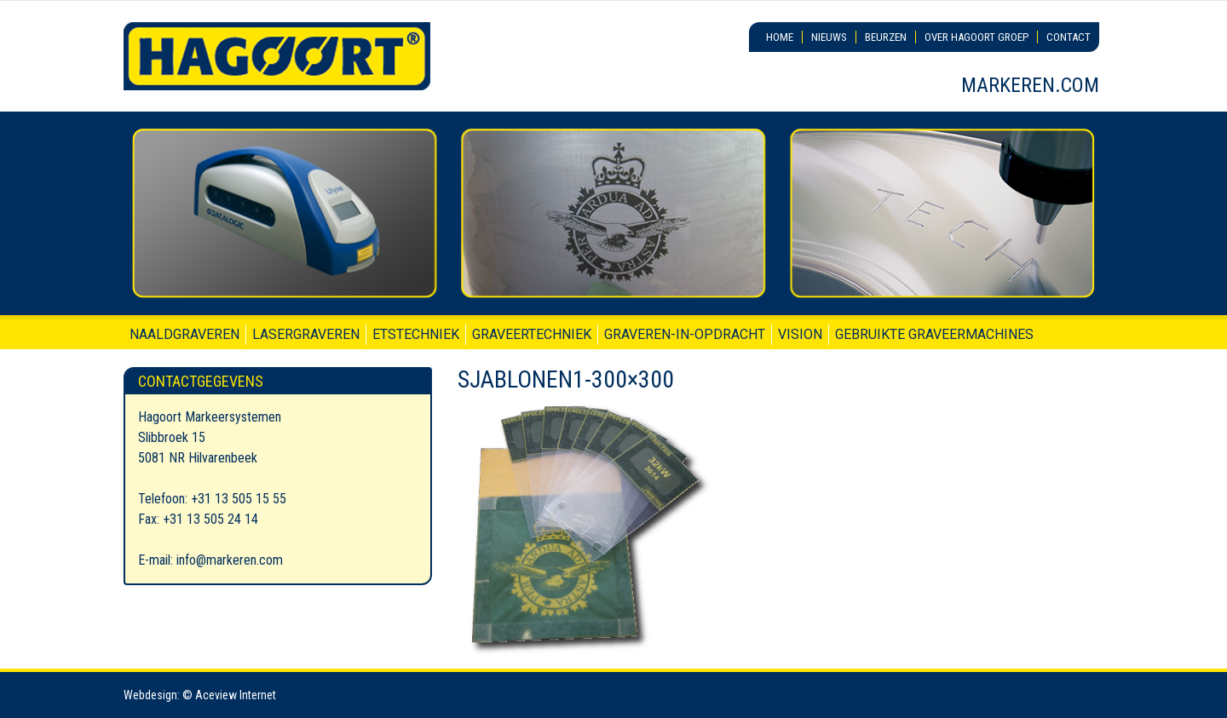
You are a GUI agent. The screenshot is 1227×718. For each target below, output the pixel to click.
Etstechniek (415, 334)
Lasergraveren (306, 334)
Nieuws (829, 37)
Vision (800, 334)
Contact (1068, 37)
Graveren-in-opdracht (684, 334)
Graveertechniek (531, 334)
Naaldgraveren (184, 334)
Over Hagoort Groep (976, 37)
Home (779, 37)
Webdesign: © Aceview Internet (200, 695)
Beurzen (886, 37)
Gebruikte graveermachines (934, 334)
